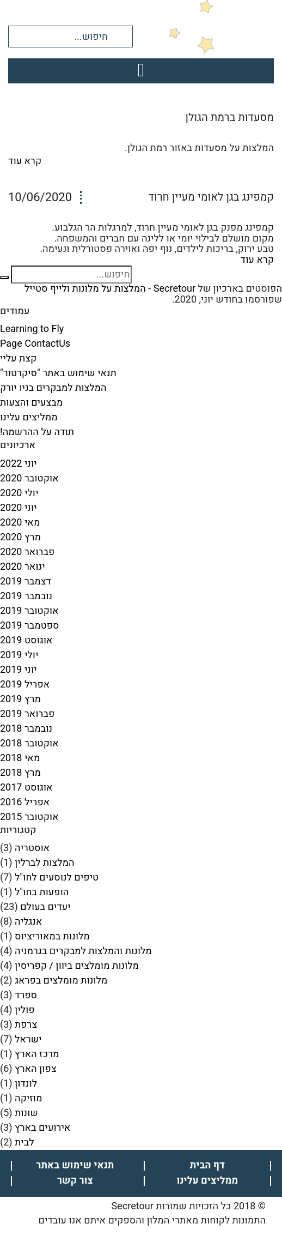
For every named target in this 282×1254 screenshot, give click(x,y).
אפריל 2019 (25, 684)
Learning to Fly (32, 329)
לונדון (26, 1083)
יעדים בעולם (45, 907)
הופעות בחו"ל (42, 892)
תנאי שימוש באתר (75, 1166)
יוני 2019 (18, 669)
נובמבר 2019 (26, 596)
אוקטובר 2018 (29, 743)
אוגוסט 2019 (26, 640)
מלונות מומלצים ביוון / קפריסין (77, 965)
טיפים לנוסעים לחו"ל (57, 877)
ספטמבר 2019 (29, 625)
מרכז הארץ (37, 1054)
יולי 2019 (19, 655)
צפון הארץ (36, 1069)
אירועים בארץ (42, 1127)
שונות (26, 1113)
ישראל (28, 1039)
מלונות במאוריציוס (52, 936)
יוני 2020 (18, 508)
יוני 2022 (18, 463)
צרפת (26, 1024)
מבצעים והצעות (31, 402)
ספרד (26, 995)
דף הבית (207, 1166)
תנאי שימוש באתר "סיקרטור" (58, 373)
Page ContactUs (35, 343)
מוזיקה (28, 1098)
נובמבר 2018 (26, 728)
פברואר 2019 (27, 714)
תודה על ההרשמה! (37, 432)
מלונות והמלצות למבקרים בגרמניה (83, 951)
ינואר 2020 (22, 566)
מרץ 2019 (20, 699)
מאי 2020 (20, 522)
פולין (24, 1010)
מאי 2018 (20, 758)
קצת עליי (18, 358)
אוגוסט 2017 (26, 787)
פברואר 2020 (27, 552)
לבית (24, 1142)
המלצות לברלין (45, 862)
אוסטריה (32, 848)
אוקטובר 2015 (29, 817)
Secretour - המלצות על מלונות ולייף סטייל (109, 288)
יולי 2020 (19, 493)
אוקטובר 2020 (29, 478)
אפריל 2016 (25, 802)
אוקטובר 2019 (29, 611)
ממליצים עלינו (29, 417)
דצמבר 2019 (25, 581)
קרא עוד (24, 161)
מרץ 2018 (20, 772)
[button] (121, 36)
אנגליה (28, 921)
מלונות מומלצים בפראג (61, 980)
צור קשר (75, 1181)
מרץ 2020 (20, 537)
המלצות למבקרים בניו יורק (53, 388)
